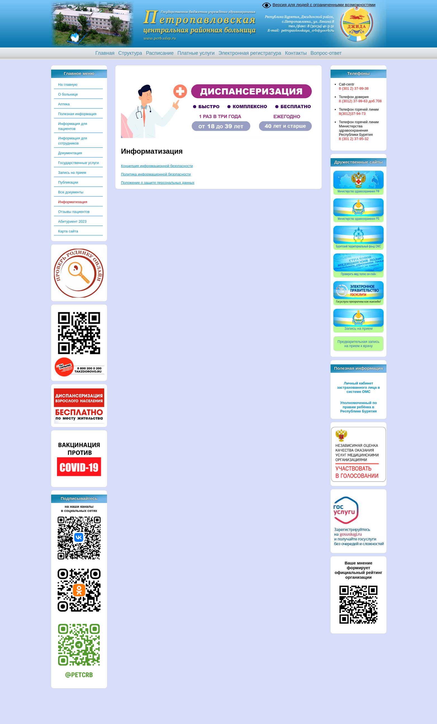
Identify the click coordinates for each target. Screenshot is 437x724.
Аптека (64, 104)
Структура (130, 53)
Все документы (70, 192)
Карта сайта (68, 231)
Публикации (68, 182)
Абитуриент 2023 (72, 221)
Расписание (160, 53)
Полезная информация (77, 114)
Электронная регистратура (249, 53)
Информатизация (72, 202)
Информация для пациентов (72, 126)
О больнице (68, 94)
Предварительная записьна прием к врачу (358, 344)
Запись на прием (72, 172)
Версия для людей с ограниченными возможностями (323, 4)
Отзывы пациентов (74, 212)
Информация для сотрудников (72, 140)
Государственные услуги (78, 163)
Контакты (296, 53)
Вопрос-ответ (326, 53)
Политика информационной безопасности (156, 174)
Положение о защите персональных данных (157, 183)
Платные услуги (196, 53)
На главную (67, 84)
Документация (70, 153)
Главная (105, 53)
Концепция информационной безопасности (157, 166)
